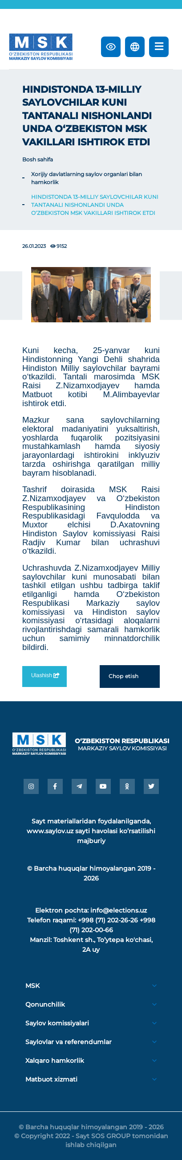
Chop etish (130, 676)
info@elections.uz (118, 910)
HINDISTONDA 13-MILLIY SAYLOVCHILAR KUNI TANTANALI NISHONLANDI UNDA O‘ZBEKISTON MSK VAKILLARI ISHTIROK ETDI (94, 204)
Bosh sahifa (37, 159)
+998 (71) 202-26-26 (108, 920)
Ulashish (44, 675)
